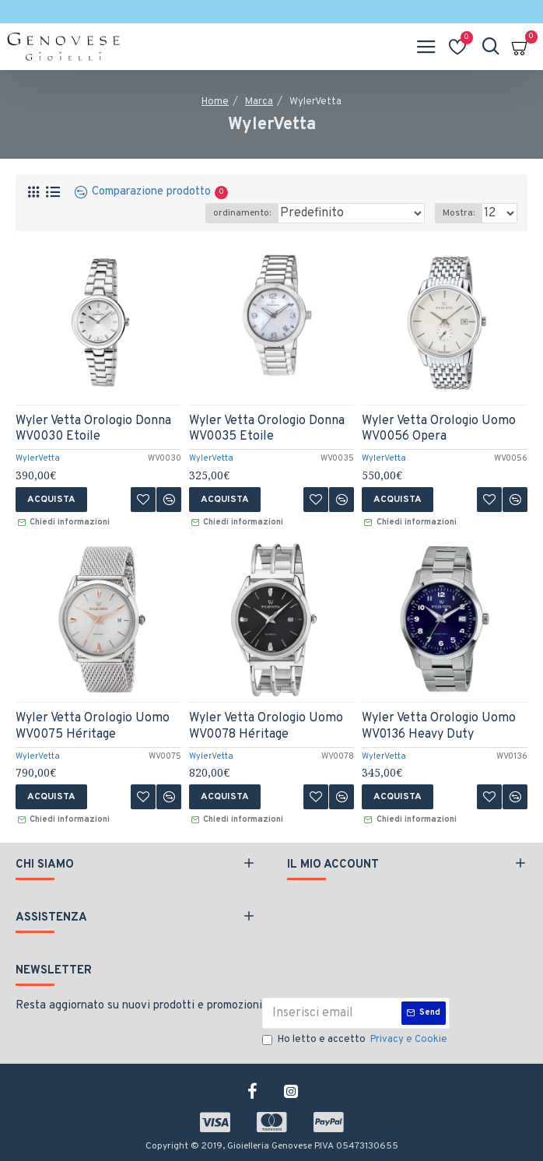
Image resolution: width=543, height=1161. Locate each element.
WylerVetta (38, 458)
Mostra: (459, 213)
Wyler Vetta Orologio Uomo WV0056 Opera (439, 429)
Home (215, 102)
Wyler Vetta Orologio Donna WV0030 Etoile (93, 429)
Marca (259, 102)
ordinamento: (242, 213)
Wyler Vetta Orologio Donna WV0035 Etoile (267, 429)
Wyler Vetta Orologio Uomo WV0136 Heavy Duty (439, 726)
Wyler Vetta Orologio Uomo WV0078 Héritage (266, 726)
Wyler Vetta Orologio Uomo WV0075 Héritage (93, 726)
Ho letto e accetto (356, 1040)
